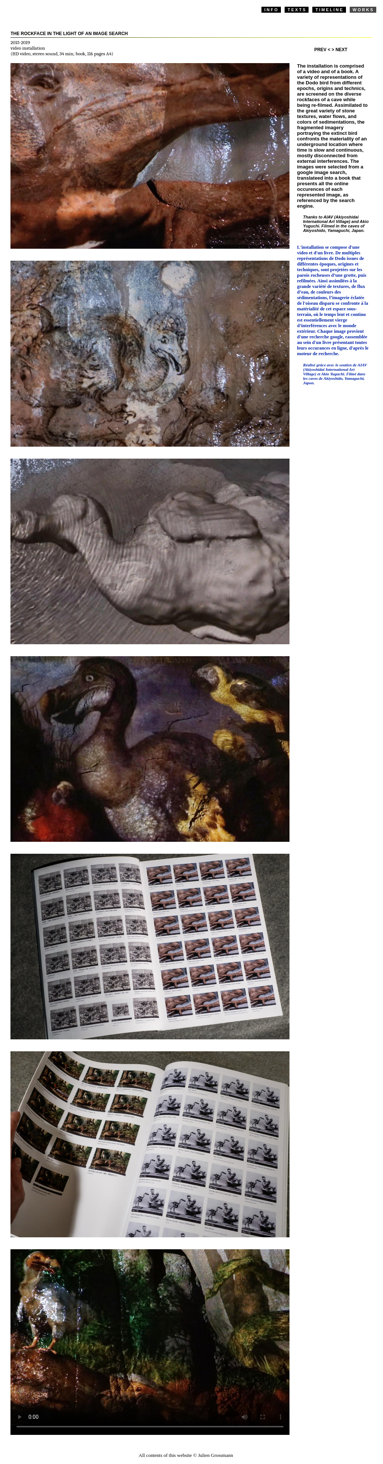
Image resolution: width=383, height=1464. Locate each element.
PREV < (322, 49)
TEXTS (297, 9)
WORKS (363, 9)
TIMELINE (329, 9)
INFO (271, 9)
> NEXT (339, 49)
